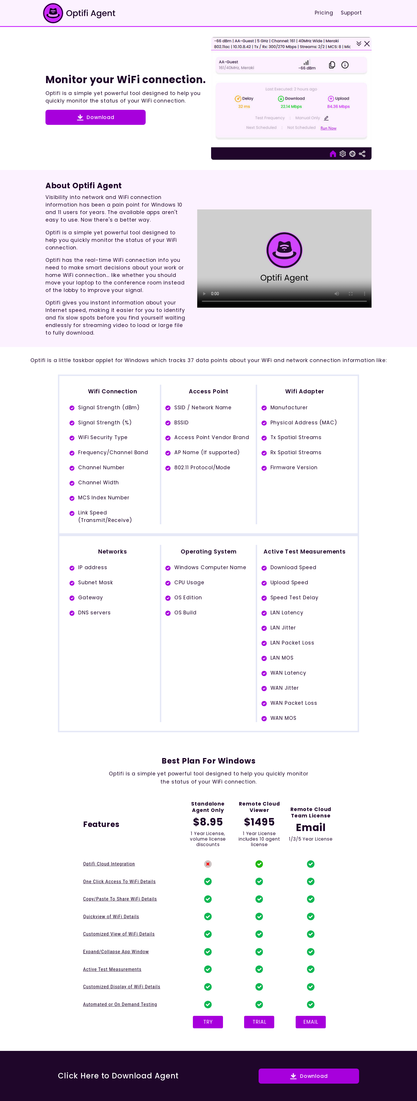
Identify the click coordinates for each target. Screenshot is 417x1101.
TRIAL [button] (259, 1021)
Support (351, 12)
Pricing (324, 12)
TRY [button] (208, 1021)
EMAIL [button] (310, 1021)
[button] (95, 117)
